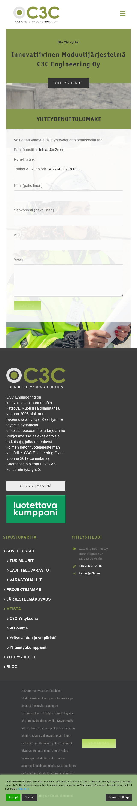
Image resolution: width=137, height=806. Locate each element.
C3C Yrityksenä (24, 618)
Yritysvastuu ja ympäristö (33, 638)
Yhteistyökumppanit (28, 647)
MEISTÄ (13, 609)
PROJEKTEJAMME (23, 589)
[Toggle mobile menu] (123, 13)
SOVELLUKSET (20, 551)
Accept (13, 797)
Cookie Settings (118, 797)
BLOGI (12, 667)
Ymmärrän (98, 743)
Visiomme (19, 628)
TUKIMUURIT (22, 561)
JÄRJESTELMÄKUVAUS (28, 599)
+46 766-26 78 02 (62, 169)
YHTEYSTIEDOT (21, 657)
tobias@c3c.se (51, 150)
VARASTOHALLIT (26, 580)
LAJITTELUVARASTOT (30, 570)
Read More (23, 788)
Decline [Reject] (29, 797)
